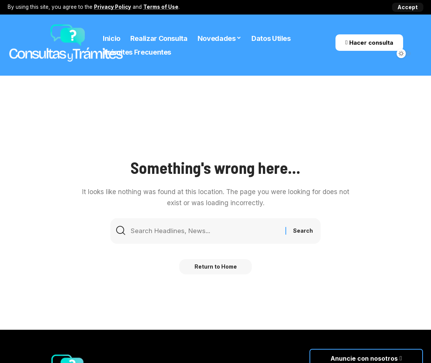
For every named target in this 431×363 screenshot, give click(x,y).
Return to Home (215, 267)
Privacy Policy (112, 7)
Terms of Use (160, 7)
